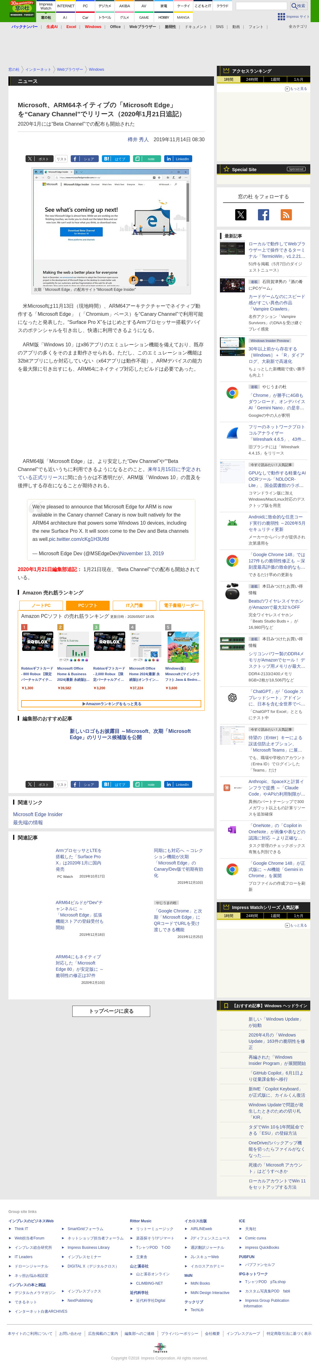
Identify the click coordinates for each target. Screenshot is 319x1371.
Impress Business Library (89, 1247)
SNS (220, 27)
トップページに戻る (111, 1011)
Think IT (21, 1229)
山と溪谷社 (139, 1266)
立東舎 (141, 1257)
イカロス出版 (195, 1221)
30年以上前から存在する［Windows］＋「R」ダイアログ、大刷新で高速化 (276, 355)
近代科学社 (139, 1293)
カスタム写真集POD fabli (267, 1291)
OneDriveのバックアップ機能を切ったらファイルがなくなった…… (277, 1149)
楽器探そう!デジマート (155, 1238)
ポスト (44, 159)
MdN (188, 1275)
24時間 (252, 79)
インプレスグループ (243, 1333)
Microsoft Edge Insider (38, 814)
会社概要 (212, 1333)
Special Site (244, 169)
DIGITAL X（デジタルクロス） (93, 1266)
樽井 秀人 (138, 139)
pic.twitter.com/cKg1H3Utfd (79, 539)
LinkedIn (182, 159)
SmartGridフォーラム (85, 1229)
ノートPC (40, 605)
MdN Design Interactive (210, 1293)
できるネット (26, 1302)
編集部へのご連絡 (140, 1333)
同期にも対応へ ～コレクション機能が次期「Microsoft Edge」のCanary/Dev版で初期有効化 (178, 863)
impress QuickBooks (262, 1247)
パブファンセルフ (260, 1265)
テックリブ (193, 1302)
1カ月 (299, 79)
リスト (62, 159)
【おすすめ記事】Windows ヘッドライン (269, 1006)
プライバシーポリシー (179, 1333)
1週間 (275, 79)
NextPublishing (80, 1300)
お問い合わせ (70, 1333)
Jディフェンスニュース (210, 1238)
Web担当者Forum (29, 1238)
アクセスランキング (251, 71)
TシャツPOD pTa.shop (265, 1282)
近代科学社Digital (150, 1300)
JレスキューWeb (205, 1257)
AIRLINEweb (201, 1229)
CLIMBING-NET (149, 1283)
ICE (242, 1221)
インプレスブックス (84, 1291)
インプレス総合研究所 (33, 1247)
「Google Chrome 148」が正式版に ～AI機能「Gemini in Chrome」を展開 (277, 869)
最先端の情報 (28, 822)
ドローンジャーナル (31, 1266)
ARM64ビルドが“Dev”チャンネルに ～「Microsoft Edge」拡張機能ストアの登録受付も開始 (80, 915)
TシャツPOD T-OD (153, 1247)
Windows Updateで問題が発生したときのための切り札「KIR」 (276, 1111)
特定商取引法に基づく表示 (289, 1333)
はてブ (120, 159)
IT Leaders (23, 1257)
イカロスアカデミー (207, 1266)
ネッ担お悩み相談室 (31, 1275)
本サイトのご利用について (30, 1333)
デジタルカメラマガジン (35, 1293)
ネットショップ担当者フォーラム (96, 1238)
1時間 (229, 79)
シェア (89, 159)
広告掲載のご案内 (103, 1333)
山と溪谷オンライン (153, 1274)
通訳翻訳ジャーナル (207, 1247)
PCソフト (87, 605)
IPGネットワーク (253, 1274)
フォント (256, 27)
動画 (236, 27)
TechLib (197, 1310)
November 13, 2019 (142, 553)
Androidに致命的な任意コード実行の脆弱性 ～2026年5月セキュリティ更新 (277, 523)
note (151, 159)
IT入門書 (134, 605)
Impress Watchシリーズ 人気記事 (265, 907)
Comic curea (255, 1238)
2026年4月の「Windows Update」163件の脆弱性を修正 (277, 1041)
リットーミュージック (155, 1229)
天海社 (250, 1229)
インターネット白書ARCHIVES (41, 1311)
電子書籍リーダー (181, 605)
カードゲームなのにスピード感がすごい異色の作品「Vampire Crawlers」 (277, 302)
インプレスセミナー (84, 1257)
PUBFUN (247, 1257)
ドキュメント (196, 27)
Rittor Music (140, 1221)
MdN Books (200, 1283)
